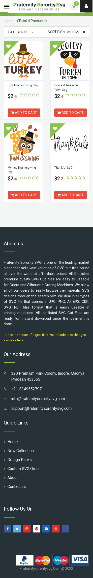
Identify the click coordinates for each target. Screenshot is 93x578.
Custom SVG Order (23, 468)
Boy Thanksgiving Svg (23, 85)
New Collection (20, 450)
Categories (20, 32)
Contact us (16, 486)
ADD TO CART (24, 113)
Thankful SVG (63, 167)
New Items (66, 32)
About (12, 477)
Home (9, 21)
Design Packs (19, 459)
